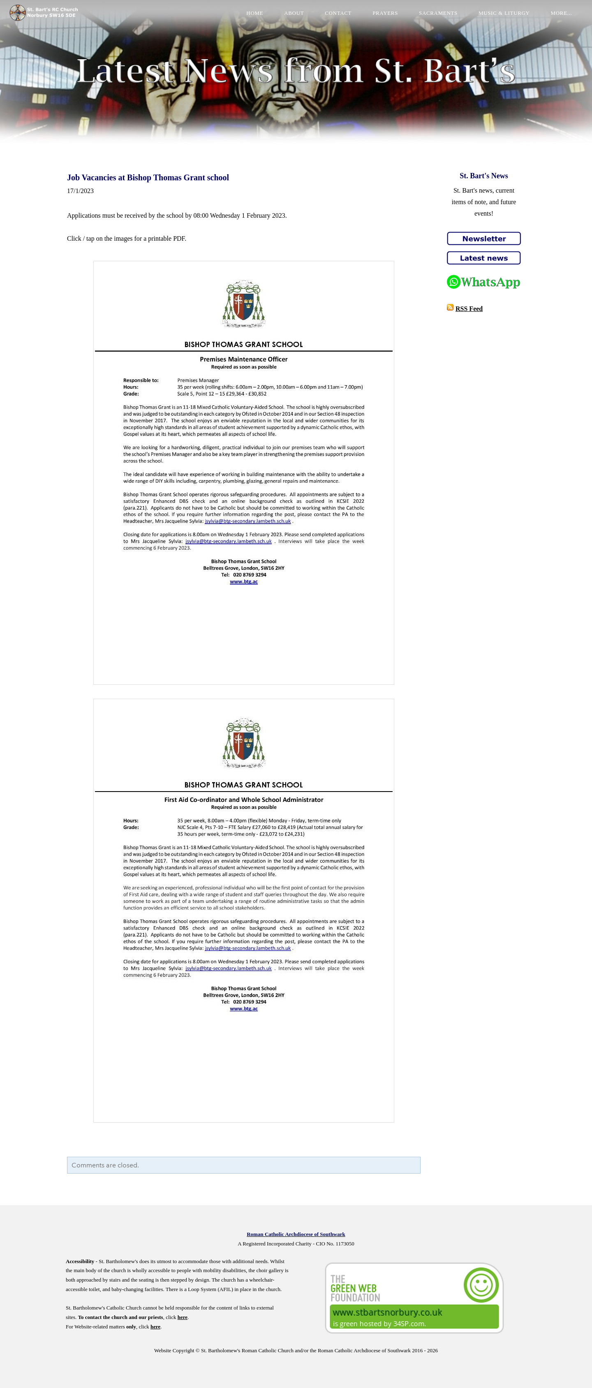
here (182, 1317)
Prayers (378, 18)
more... (554, 18)
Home (247, 18)
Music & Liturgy (497, 18)
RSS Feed (469, 308)
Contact (331, 18)
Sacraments (431, 18)
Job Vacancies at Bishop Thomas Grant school (148, 177)
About (287, 18)
